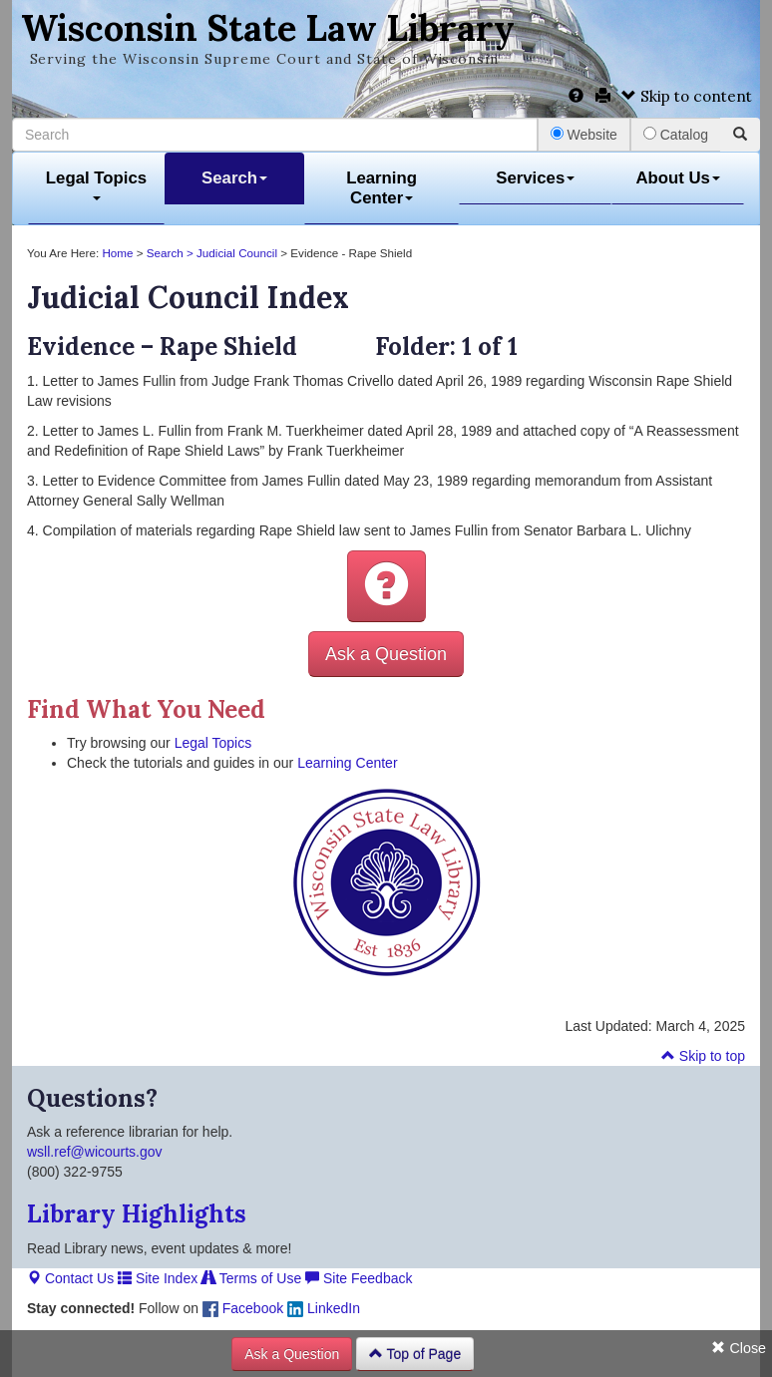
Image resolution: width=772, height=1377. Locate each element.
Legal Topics (96, 185)
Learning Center (381, 188)
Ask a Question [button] (386, 654)
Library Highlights (136, 1214)
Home (116, 252)
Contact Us (70, 1278)
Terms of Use (251, 1278)
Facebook (242, 1308)
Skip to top (703, 1056)
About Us (677, 178)
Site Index (157, 1278)
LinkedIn (323, 1308)
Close (738, 1348)
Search (234, 178)
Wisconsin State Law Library (268, 28)
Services (535, 178)
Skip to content (686, 96)
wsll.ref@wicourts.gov (95, 1152)
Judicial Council (236, 252)
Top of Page (415, 1354)
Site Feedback (358, 1278)
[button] (386, 586)
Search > (171, 252)
